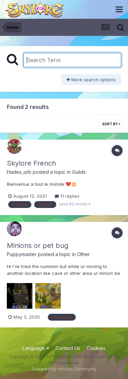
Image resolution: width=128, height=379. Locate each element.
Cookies (96, 348)
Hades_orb (19, 172)
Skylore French (31, 163)
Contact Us (68, 348)
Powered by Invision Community (64, 368)
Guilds (79, 172)
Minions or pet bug (37, 245)
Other (83, 254)
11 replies (67, 196)
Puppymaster (22, 254)
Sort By (111, 124)
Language (36, 348)
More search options (91, 79)
